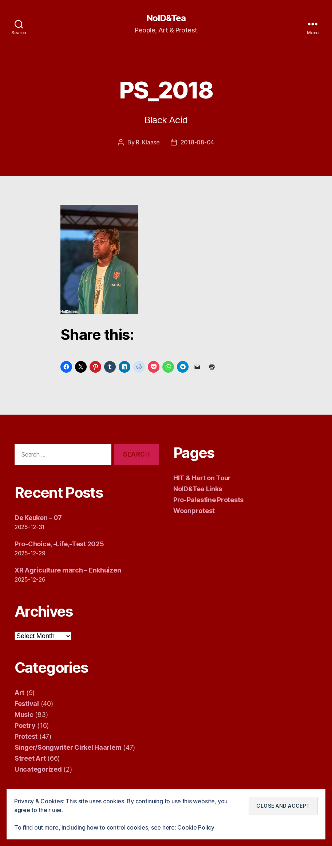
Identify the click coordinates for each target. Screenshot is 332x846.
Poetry (25, 725)
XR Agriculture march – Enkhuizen (68, 570)
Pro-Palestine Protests (208, 500)
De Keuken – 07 (38, 517)
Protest (26, 736)
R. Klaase (148, 142)
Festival (27, 703)
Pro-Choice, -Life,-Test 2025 (59, 544)
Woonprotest (194, 511)
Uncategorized (38, 769)
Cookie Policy (195, 827)
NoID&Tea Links (197, 489)
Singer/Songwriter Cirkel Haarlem (68, 747)
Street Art (30, 758)
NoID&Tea (166, 18)
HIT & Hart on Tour (202, 478)
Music (24, 714)
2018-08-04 (197, 142)
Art (19, 692)
